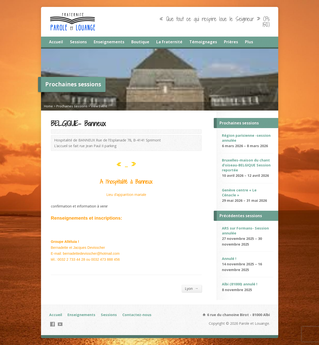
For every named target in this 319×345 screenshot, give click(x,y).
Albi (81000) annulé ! (239, 284)
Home (48, 106)
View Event (99, 106)
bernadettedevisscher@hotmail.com (91, 253)
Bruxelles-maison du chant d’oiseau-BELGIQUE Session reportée (246, 165)
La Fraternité (169, 42)
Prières (231, 42)
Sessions (78, 42)
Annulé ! (229, 258)
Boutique (140, 42)
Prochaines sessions (71, 106)
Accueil (56, 42)
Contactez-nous (136, 314)
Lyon (191, 288)
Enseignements (109, 42)
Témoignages (203, 42)
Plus (249, 42)
